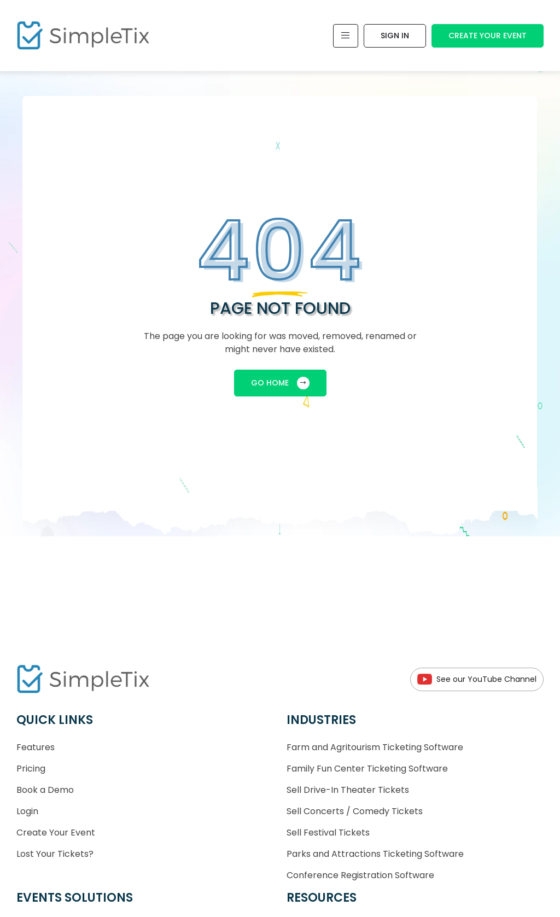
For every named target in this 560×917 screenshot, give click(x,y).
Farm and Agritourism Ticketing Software (375, 747)
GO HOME (280, 383)
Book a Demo (45, 790)
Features (35, 747)
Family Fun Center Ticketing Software (367, 768)
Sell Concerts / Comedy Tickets (355, 811)
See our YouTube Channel (476, 679)
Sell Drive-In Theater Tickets (348, 790)
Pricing (30, 768)
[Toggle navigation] (345, 36)
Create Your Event (487, 35)
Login (27, 811)
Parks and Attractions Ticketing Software (375, 854)
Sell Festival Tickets (328, 832)
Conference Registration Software (360, 875)
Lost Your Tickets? (55, 854)
